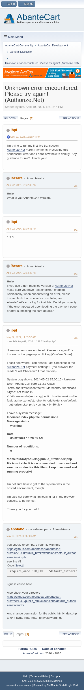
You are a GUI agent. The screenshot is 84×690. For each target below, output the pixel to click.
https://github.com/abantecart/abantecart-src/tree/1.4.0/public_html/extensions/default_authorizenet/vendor (41, 601)
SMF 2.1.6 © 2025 (32, 680)
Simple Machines (52, 680)
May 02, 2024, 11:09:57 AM (21, 337)
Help (25, 676)
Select (19, 565)
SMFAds (10, 685)
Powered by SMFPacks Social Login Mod (55, 685)
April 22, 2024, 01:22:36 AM (21, 185)
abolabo (17, 529)
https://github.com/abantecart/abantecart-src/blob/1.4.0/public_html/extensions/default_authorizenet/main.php (41, 553)
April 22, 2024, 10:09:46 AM (21, 228)
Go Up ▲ (56, 676)
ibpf (14, 130)
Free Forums (25, 685)
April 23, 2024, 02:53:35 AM (21, 272)
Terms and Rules (39, 676)
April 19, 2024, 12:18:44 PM (25, 136)
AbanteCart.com (33, 653)
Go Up (8, 634)
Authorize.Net (16, 149)
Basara (16, 178)
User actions (70, 118)
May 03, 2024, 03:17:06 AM (21, 536)
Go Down (10, 118)
